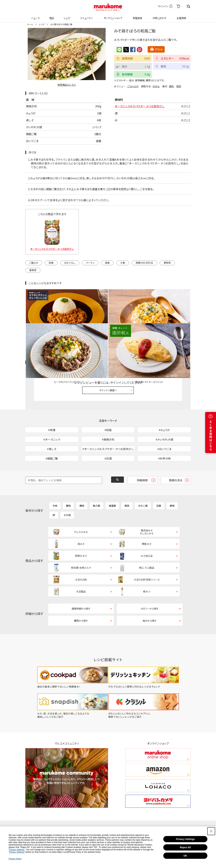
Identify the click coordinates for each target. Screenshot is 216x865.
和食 (51, 262)
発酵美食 (137, 16)
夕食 (122, 262)
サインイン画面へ (108, 353)
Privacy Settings (185, 839)
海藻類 (112, 487)
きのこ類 (143, 487)
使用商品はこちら (67, 84)
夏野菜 (33, 270)
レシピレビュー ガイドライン (178, 325)
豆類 (158, 487)
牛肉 (55, 487)
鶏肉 (171, 86)
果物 (172, 487)
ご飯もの (33, 262)
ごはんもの (132, 86)
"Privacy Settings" (17, 849)
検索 (188, 6)
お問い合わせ (159, 16)
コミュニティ (86, 16)
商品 (51, 16)
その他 (67, 496)
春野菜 (167, 262)
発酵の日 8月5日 (144, 262)
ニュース (34, 16)
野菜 (178, 86)
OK (185, 855)
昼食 (107, 262)
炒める (156, 86)
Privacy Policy (15, 859)
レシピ (66, 16)
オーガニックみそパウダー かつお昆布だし (139, 106)
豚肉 (68, 487)
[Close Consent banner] (211, 831)
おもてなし (69, 262)
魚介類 (96, 487)
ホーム (30, 24)
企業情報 (181, 16)
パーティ (90, 262)
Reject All (185, 847)
